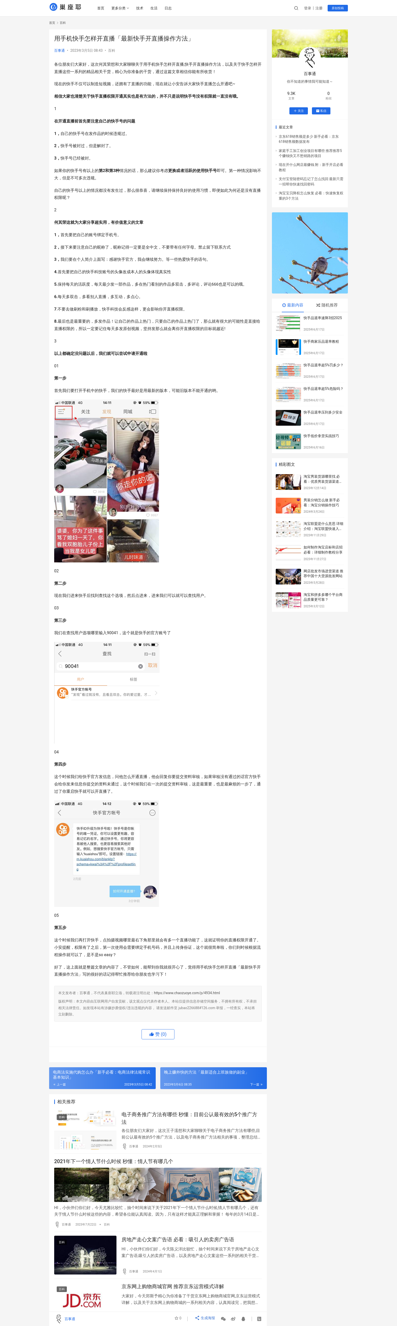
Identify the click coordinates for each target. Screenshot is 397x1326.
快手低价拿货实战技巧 (321, 436)
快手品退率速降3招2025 (323, 318)
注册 (319, 8)
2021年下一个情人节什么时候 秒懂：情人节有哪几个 (113, 1165)
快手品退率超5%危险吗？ (324, 389)
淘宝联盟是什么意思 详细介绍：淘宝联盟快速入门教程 (323, 529)
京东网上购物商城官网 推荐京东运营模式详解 (173, 1291)
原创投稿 (338, 8)
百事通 (59, 50)
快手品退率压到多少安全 (323, 412)
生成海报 (206, 1318)
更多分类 (120, 8)
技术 (141, 8)
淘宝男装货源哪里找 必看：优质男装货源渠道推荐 (323, 481)
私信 (321, 111)
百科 (111, 50)
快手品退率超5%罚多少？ (324, 365)
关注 (298, 111)
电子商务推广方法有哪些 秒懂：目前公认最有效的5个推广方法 (189, 1119)
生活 (155, 8)
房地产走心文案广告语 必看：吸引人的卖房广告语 (178, 1242)
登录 (307, 8)
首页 (102, 8)
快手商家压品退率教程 (321, 341)
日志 (169, 8)
